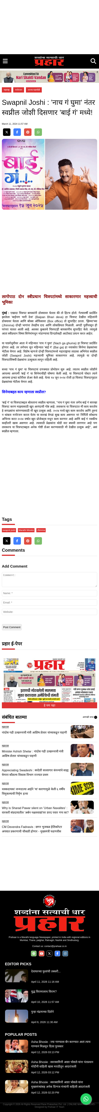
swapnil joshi (9, 530)
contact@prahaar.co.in (55, 946)
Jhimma (41, 530)
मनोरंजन (18, 90)
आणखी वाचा (90, 717)
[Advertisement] (49, 26)
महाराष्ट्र (7, 90)
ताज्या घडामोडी (34, 90)
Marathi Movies (26, 530)
